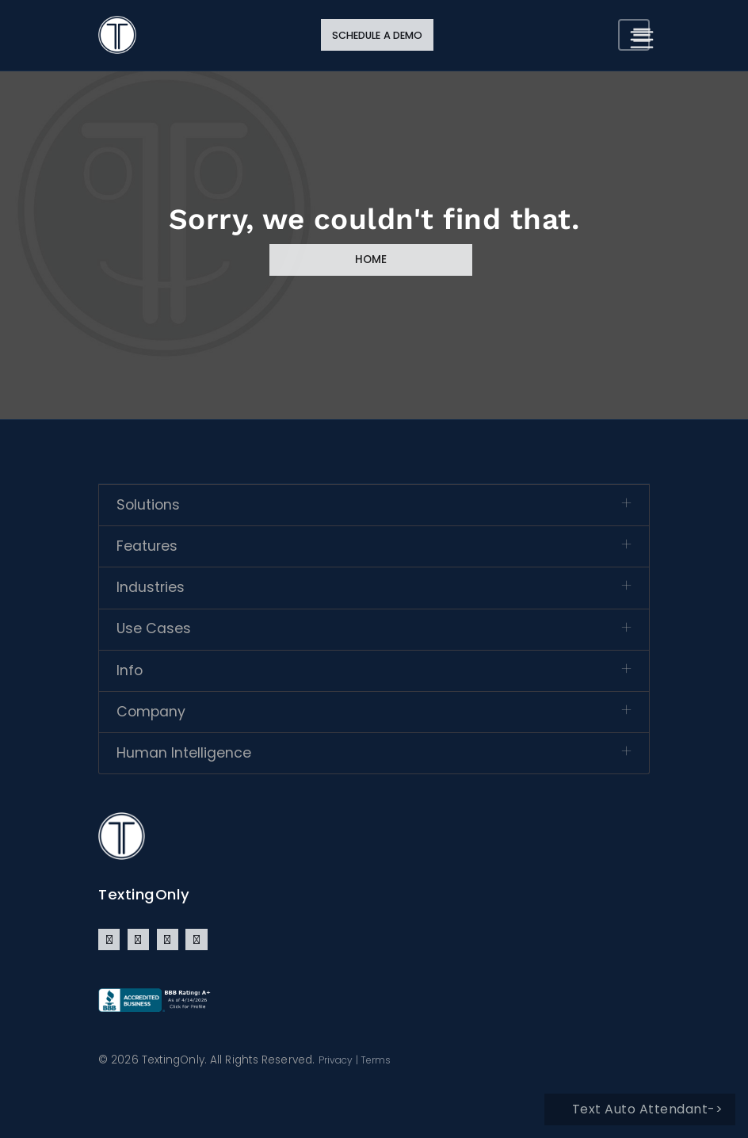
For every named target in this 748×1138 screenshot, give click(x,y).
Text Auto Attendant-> (647, 1109)
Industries (150, 587)
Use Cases (153, 628)
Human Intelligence (183, 752)
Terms (376, 1060)
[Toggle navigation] (634, 35)
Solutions (148, 504)
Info (129, 670)
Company (150, 711)
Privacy (336, 1060)
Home (371, 259)
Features (146, 546)
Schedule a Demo (377, 35)
